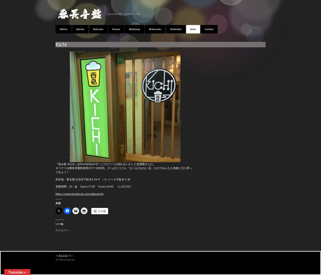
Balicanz (98, 29)
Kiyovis (80, 29)
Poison (116, 29)
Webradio (176, 29)
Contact (209, 29)
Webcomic (155, 29)
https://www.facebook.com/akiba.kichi (79, 194)
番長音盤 (63, 255)
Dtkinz (64, 29)
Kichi (193, 29)
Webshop (134, 29)
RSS (261, 8)
